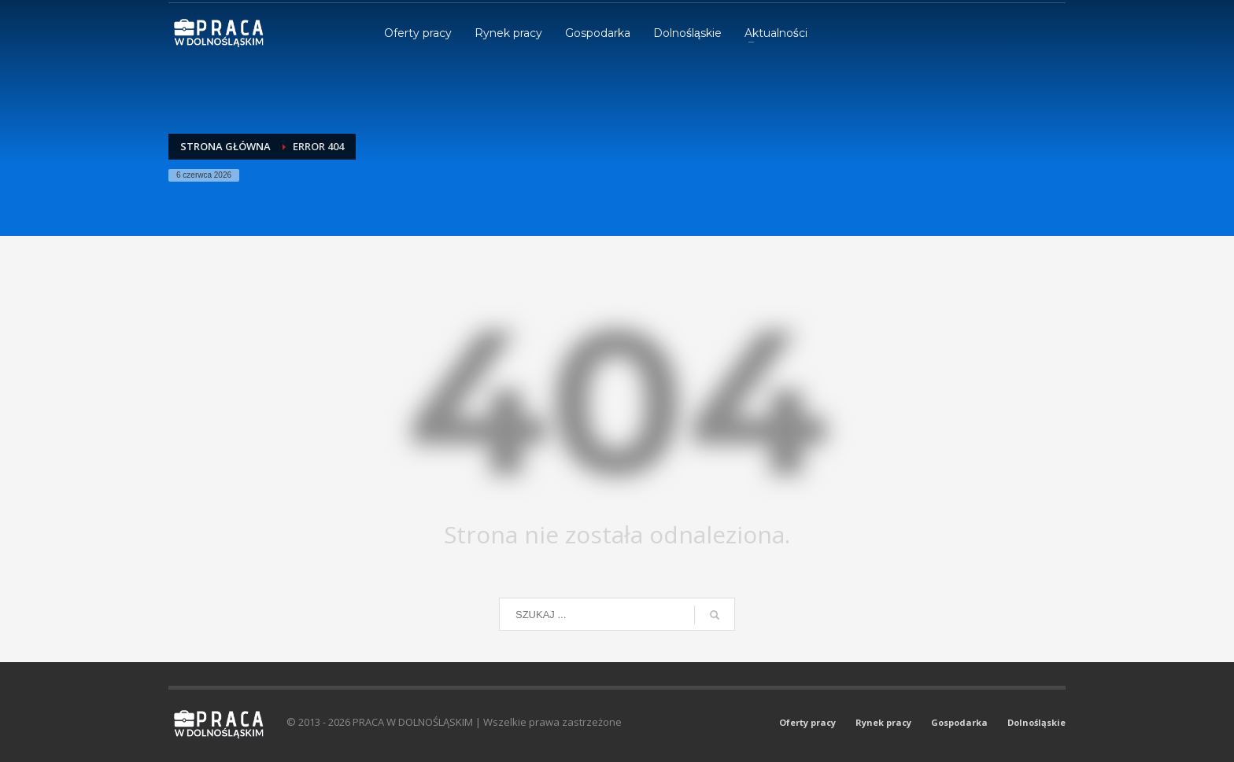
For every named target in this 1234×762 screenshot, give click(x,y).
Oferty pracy (807, 722)
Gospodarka (959, 722)
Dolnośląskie (1036, 722)
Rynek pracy (883, 722)
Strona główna (225, 146)
